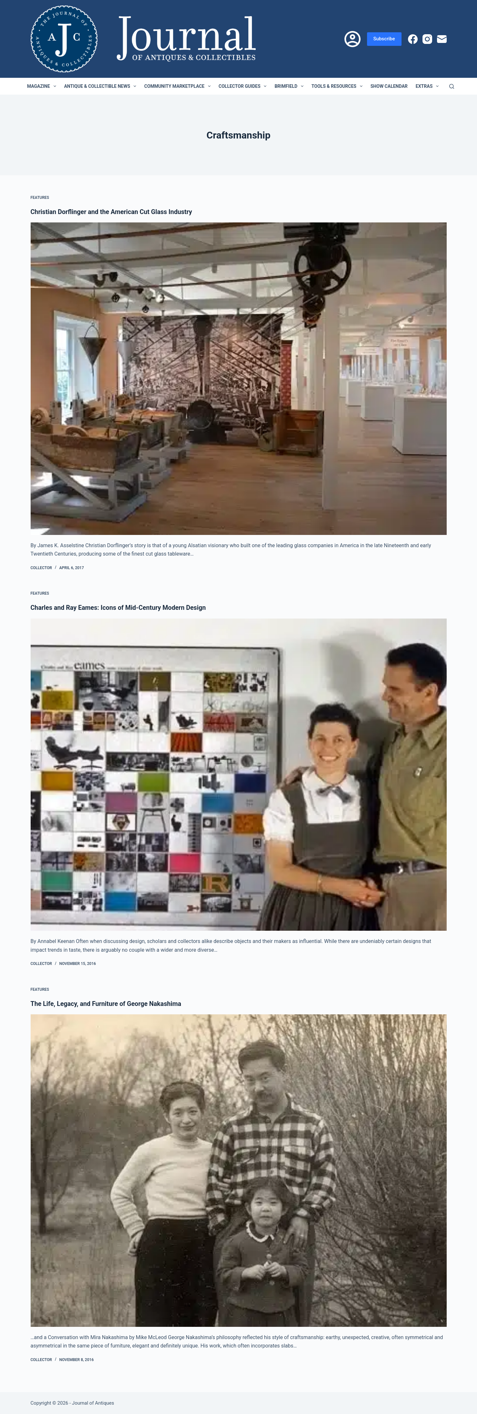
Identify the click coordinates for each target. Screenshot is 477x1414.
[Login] (352, 39)
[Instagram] (427, 39)
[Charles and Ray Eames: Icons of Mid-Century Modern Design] (239, 774)
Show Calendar (389, 86)
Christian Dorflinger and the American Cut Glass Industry (113, 212)
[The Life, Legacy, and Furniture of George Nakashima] (239, 1170)
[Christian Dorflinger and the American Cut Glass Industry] (239, 378)
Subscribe (384, 39)
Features (40, 197)
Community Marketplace (178, 86)
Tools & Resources (338, 86)
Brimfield (290, 86)
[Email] (442, 39)
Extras (428, 86)
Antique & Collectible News (101, 86)
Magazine (43, 86)
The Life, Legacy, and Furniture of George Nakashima (107, 1003)
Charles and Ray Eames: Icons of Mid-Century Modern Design (120, 607)
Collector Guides (244, 86)
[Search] (451, 86)
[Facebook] (413, 39)
